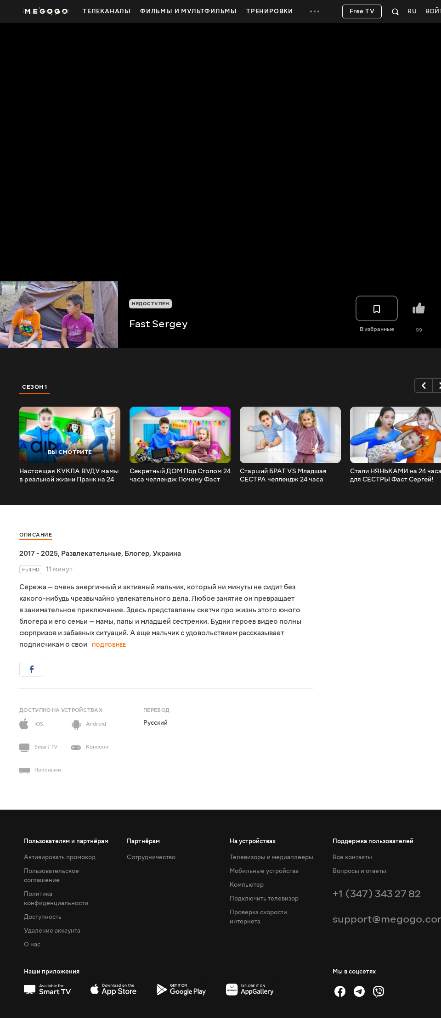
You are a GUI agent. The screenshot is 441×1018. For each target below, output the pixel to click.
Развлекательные (91, 553)
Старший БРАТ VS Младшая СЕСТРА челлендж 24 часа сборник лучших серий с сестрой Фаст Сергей (283, 475)
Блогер (136, 553)
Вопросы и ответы (359, 871)
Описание (35, 534)
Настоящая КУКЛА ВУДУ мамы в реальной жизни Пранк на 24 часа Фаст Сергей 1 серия (69, 475)
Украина (167, 553)
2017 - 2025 (38, 553)
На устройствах (253, 841)
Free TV (362, 11)
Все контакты (352, 857)
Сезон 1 (35, 387)
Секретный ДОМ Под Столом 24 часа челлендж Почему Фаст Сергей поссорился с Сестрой (180, 475)
